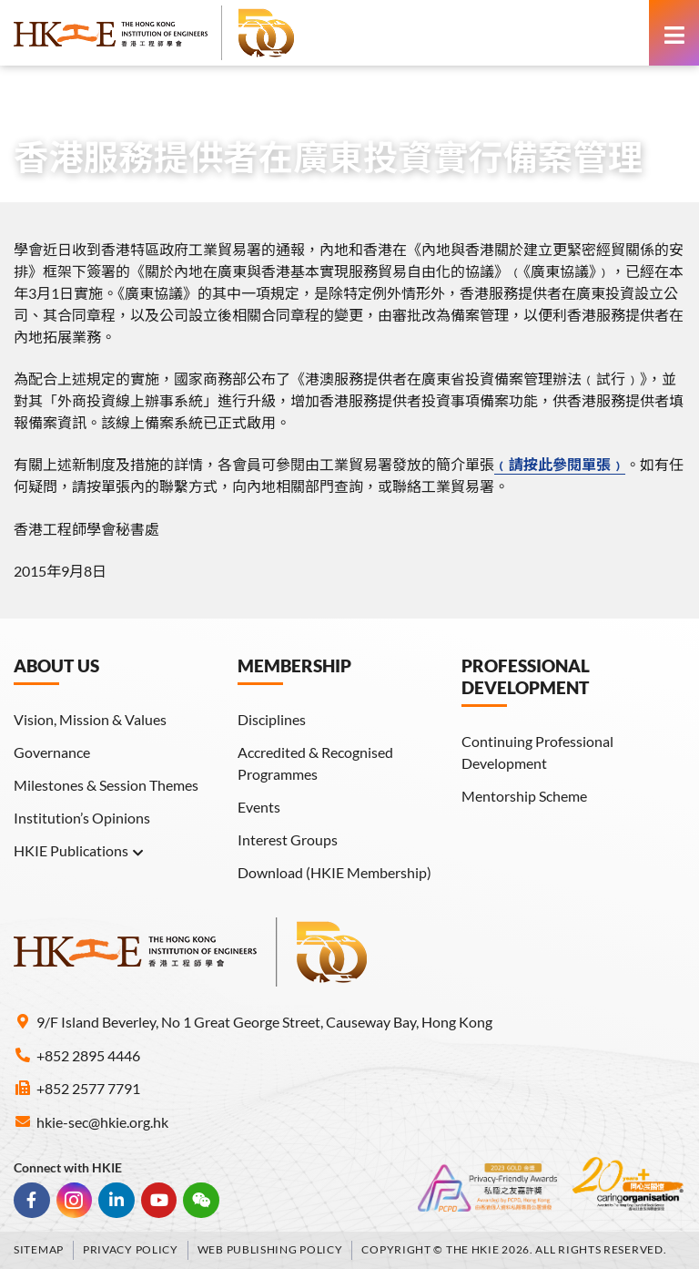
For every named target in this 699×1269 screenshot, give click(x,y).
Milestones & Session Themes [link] (106, 784)
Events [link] (259, 806)
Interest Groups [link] (288, 839)
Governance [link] (52, 752)
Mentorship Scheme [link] (524, 795)
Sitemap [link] (39, 1249)
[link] (155, 33)
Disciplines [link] (272, 719)
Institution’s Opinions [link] (82, 817)
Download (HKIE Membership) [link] (334, 872)
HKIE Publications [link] (79, 851)
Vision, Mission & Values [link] (90, 719)
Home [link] (33, 97)
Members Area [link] (121, 97)
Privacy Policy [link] (130, 1249)
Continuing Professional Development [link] (537, 752)
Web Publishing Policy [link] (270, 1249)
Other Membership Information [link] (293, 97)
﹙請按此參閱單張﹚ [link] (559, 464)
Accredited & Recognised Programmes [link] (315, 763)
